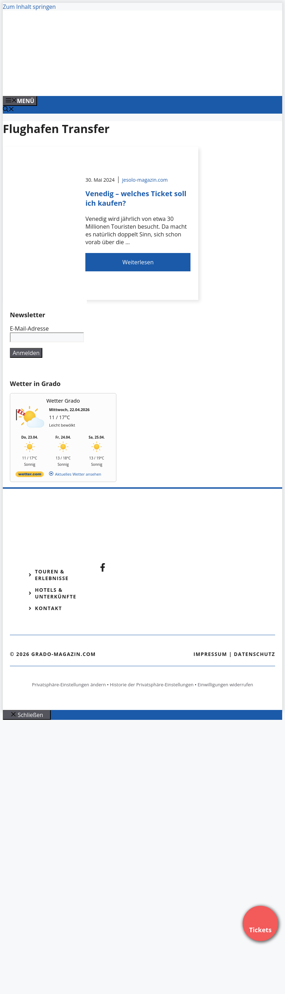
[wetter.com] (30, 475)
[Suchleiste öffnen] (8, 110)
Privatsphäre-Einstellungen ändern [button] (68, 684)
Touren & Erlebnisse (52, 575)
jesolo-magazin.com (145, 179)
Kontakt (48, 608)
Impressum (210, 654)
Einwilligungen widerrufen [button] (225, 684)
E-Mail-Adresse (29, 328)
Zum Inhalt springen (29, 7)
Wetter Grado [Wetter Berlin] (63, 400)
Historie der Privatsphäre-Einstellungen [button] (152, 684)
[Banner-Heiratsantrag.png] (145, 83)
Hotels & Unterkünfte (55, 593)
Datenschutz (254, 654)
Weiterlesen (137, 262)
